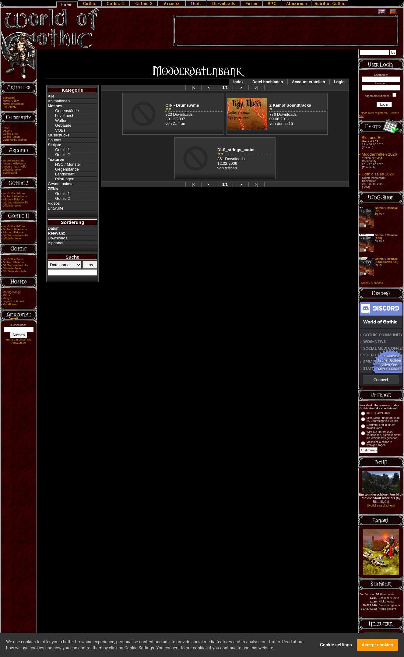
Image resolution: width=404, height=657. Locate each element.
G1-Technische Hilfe (15, 265)
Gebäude (63, 125)
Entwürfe (55, 208)
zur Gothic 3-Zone (14, 193)
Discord (7, 130)
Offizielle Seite (12, 169)
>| (256, 87)
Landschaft (65, 174)
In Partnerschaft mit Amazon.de (18, 341)
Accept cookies (377, 646)
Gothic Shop (10, 133)
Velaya (7, 298)
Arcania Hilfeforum (14, 163)
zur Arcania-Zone (13, 160)
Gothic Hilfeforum (14, 262)
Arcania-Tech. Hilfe (14, 166)
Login (339, 81)
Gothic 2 (62, 154)
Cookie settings (336, 646)
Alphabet (55, 243)
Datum (53, 228)
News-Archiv (11, 100)
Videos (54, 203)
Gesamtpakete (61, 184)
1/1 (225, 87)
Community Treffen (15, 139)
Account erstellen (308, 81)
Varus (6, 295)
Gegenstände (67, 110)
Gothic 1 (62, 149)
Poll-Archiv (9, 106)
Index (238, 81)
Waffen (61, 120)
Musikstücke (59, 135)
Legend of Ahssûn (14, 301)
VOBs (60, 130)
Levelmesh (64, 115)
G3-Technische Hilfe (15, 202)
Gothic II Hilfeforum (15, 229)
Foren (6, 127)
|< (193, 87)
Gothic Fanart (11, 136)
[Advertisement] (286, 30)
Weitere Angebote (371, 282)
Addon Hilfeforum (13, 199)
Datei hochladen (267, 81)
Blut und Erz (373, 137)
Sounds (54, 140)
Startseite (9, 97)
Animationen (59, 101)
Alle (51, 96)
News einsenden (13, 103)
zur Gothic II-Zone (14, 226)
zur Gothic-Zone (13, 259)
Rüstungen (64, 179)
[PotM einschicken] (381, 505)
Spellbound (10, 172)
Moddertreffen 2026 (379, 154)
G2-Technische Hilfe (15, 235)
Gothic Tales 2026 (378, 174)
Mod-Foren (10, 304)
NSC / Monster (68, 164)
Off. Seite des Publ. (15, 271)
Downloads (57, 238)
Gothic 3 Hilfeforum (15, 196)
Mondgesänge (12, 292)
